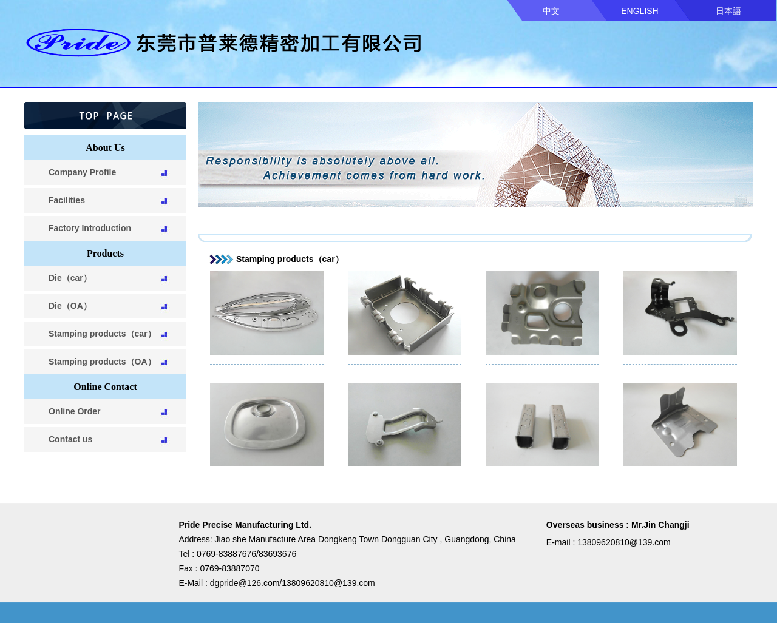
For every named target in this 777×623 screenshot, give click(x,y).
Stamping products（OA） (102, 361)
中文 (551, 11)
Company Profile (82, 172)
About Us (105, 148)
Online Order (75, 411)
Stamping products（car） (102, 333)
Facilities (67, 200)
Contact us (70, 439)
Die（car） (70, 278)
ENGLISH (639, 11)
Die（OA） (70, 306)
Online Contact (105, 387)
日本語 (728, 11)
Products (105, 253)
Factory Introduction (90, 228)
